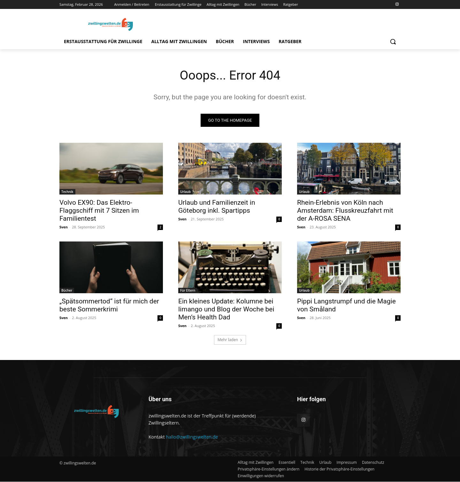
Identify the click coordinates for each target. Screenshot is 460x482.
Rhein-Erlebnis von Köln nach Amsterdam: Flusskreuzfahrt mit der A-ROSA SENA (345, 211)
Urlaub (185, 192)
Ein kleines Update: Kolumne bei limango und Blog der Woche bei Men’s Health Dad (226, 309)
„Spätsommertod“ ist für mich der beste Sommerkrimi (109, 305)
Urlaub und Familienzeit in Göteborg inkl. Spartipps (216, 207)
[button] (393, 41)
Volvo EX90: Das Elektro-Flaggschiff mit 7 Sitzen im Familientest (99, 211)
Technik (67, 192)
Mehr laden (230, 340)
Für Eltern (187, 290)
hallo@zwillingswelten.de (192, 437)
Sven (63, 227)
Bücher (66, 290)
